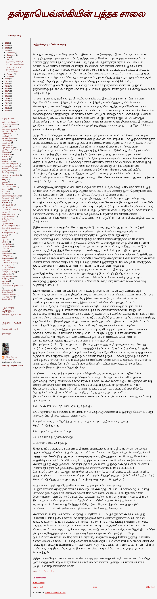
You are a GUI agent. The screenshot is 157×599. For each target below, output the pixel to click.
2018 (7, 88)
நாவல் (4, 237)
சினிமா (5, 203)
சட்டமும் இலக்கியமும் (15, 64)
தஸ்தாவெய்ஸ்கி (8, 214)
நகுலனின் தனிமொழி (14, 62)
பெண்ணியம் (7, 253)
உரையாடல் (7, 154)
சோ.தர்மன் (6, 207)
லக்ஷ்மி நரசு (7, 279)
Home (94, 587)
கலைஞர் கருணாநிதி (10, 175)
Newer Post (38, 587)
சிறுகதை (5, 200)
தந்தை (4, 212)
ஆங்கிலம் (6, 143)
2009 (7, 110)
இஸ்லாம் (6, 152)
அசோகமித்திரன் (9, 124)
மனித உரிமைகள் (9, 263)
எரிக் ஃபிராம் (7, 161)
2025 (7, 45)
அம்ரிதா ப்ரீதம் (8, 131)
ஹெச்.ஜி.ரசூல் (8, 297)
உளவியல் (43, 571)
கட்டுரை (51, 571)
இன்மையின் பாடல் (10, 329)
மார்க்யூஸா (6, 265)
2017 (7, 91)
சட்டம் (5, 191)
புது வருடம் (7, 246)
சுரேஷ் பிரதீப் (7, 205)
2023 (7, 50)
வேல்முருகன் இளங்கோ (12, 286)
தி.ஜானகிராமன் (8, 216)
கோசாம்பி (6, 189)
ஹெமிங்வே (7, 299)
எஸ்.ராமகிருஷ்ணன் (10, 166)
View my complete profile (12, 365)
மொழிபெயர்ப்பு (9, 272)
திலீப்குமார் (6, 219)
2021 (7, 81)
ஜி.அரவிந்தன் (8, 290)
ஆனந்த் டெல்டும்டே (11, 150)
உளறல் (5, 159)
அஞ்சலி (5, 127)
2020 (7, 84)
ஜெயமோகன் (7, 292)
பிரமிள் (5, 242)
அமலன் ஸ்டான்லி (9, 129)
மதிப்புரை (6, 260)
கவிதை (5, 177)
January (10, 76)
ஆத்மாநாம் (7, 145)
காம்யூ (5, 182)
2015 (7, 96)
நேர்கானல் (6, 239)
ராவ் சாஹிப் (7, 334)
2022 (7, 79)
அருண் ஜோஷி (8, 138)
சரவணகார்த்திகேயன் (11, 196)
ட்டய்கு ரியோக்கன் (10, 210)
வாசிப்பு (5, 281)
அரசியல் (5, 136)
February (10, 74)
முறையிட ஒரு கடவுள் (11, 315)
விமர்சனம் (6, 283)
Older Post (150, 587)
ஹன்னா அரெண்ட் (9, 294)
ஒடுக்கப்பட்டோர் (9, 168)
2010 (7, 108)
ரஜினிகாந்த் (6, 274)
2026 (7, 43)
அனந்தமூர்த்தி (8, 141)
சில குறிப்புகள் (8, 198)
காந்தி (4, 180)
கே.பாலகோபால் (9, 187)
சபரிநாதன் (6, 193)
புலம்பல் (5, 249)
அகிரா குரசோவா (9, 122)
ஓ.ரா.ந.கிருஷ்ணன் (9, 170)
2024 (7, 48)
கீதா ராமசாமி (7, 184)
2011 (7, 106)
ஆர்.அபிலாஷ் (8, 147)
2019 (7, 86)
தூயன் (4, 221)
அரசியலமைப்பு (8, 134)
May (8, 57)
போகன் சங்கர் (8, 258)
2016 (7, 93)
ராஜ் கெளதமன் (8, 276)
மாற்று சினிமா (8, 267)
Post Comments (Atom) (55, 592)
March (9, 59)
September (11, 55)
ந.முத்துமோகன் (8, 233)
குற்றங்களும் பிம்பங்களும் (50, 44)
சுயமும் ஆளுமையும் (14, 67)
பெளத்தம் (6, 256)
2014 (7, 98)
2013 (7, 101)
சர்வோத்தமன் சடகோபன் (11, 358)
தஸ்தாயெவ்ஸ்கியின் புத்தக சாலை (76, 14)
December (11, 53)
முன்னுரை (6, 269)
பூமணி (5, 251)
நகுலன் (5, 235)
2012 (7, 103)
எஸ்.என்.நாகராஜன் (10, 164)
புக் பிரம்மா (7, 244)
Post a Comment (38, 583)
